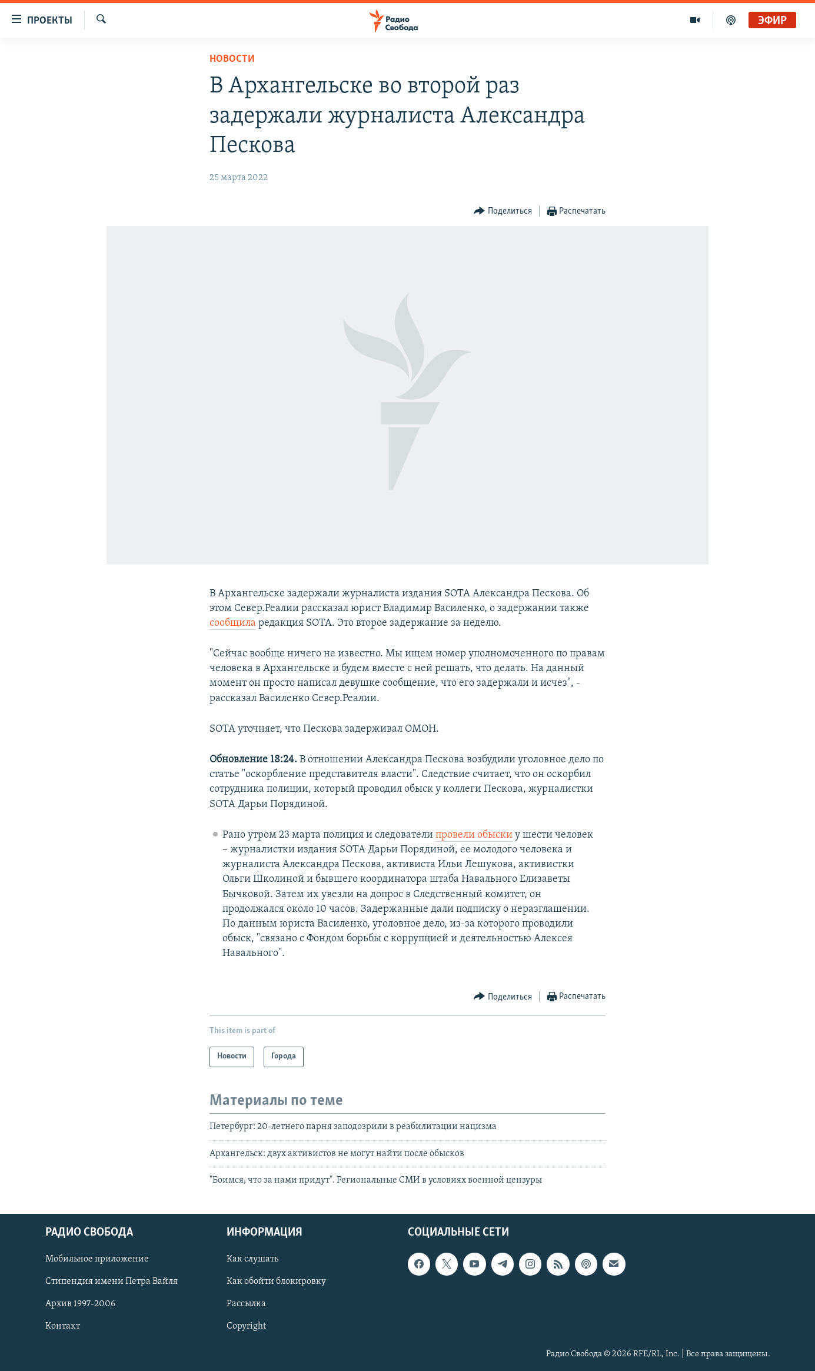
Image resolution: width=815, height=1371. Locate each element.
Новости (232, 59)
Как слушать (252, 1259)
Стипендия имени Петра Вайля (111, 1281)
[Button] (503, 212)
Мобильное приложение (97, 1259)
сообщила (232, 623)
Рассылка (246, 1304)
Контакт (62, 1326)
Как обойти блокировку (276, 1281)
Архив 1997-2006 (80, 1304)
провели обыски (474, 835)
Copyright (246, 1326)
